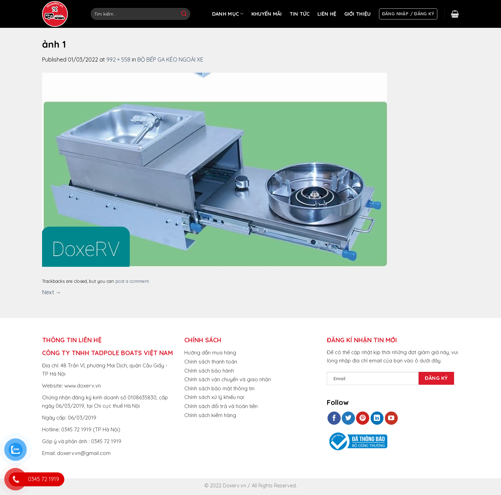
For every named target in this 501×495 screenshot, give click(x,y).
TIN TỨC (300, 14)
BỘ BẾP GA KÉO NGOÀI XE (170, 59)
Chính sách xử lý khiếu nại (214, 397)
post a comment (132, 281)
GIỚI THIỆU (357, 14)
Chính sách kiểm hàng (210, 415)
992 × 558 (118, 59)
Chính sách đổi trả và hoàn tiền (221, 406)
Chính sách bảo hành (209, 370)
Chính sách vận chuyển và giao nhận (227, 379)
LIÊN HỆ (327, 14)
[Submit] (184, 14)
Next (51, 292)
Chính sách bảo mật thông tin (219, 388)
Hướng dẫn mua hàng (210, 352)
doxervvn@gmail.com (84, 453)
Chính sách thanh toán (210, 361)
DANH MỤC (228, 13)
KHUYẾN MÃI (266, 14)
